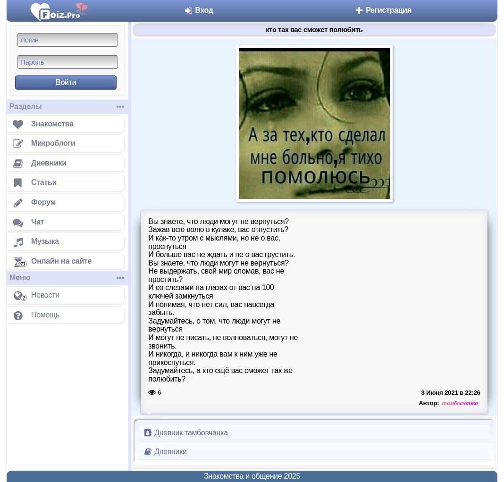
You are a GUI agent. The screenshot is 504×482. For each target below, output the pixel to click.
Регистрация (383, 10)
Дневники (165, 452)
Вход (198, 10)
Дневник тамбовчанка (185, 433)
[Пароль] (67, 62)
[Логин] (67, 40)
